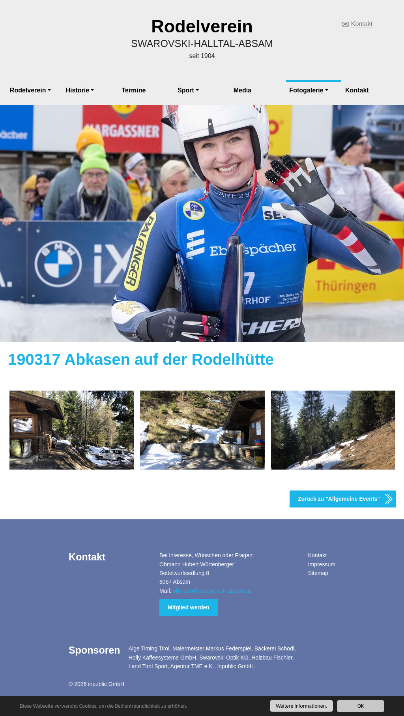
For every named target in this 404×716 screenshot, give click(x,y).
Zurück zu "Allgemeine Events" (339, 499)
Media (242, 90)
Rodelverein (202, 26)
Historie (78, 90)
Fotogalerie (306, 90)
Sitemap (318, 573)
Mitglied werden (188, 607)
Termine (134, 90)
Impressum (321, 564)
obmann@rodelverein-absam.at (211, 591)
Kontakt (361, 24)
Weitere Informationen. (301, 706)
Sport (186, 90)
